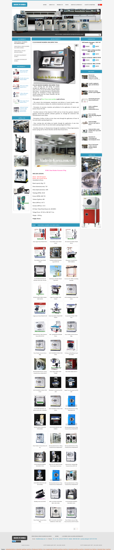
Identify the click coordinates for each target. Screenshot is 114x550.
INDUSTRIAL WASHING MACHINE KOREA (20, 42)
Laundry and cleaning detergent (72, 536)
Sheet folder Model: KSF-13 (71, 371)
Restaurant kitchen (37, 549)
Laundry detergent (18, 32)
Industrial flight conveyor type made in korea (94, 123)
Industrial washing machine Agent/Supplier (94, 91)
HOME (57, 536)
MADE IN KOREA (20, 4)
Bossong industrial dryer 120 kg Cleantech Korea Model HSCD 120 (71, 484)
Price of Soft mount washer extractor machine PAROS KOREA (93, 146)
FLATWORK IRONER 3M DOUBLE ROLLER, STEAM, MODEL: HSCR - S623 (40, 280)
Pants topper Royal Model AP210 (24, 101)
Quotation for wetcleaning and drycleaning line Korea (94, 138)
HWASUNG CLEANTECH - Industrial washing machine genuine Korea (94, 77)
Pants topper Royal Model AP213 (40, 241)
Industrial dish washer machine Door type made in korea (95, 130)
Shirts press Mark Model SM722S (24, 71)
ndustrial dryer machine (104, 549)
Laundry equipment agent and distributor (94, 84)
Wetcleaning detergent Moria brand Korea (94, 99)
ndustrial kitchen (10, 549)
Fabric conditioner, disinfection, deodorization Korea (94, 108)
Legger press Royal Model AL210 (40, 315)
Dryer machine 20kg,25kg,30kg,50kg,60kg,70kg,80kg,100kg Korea (99, 115)
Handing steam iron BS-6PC (40, 501)
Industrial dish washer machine (42, 536)
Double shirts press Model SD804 (24, 78)
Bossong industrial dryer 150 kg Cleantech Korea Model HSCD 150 (40, 373)
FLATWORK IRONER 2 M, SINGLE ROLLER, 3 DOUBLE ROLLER (40, 410)
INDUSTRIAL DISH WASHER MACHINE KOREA (21, 47)
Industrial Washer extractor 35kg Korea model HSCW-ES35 (24, 109)
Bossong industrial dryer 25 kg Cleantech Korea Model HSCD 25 (55, 484)
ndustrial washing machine (23, 549)
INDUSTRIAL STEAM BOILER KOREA (19, 51)
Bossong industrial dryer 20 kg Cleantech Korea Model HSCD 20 (71, 429)
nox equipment (48, 549)
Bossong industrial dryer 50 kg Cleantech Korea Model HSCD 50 (71, 447)
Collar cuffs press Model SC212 (24, 94)
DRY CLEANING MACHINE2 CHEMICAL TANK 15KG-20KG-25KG (55, 521)
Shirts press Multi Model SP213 (24, 86)
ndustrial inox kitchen (90, 549)
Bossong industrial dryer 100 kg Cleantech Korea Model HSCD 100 (55, 447)
